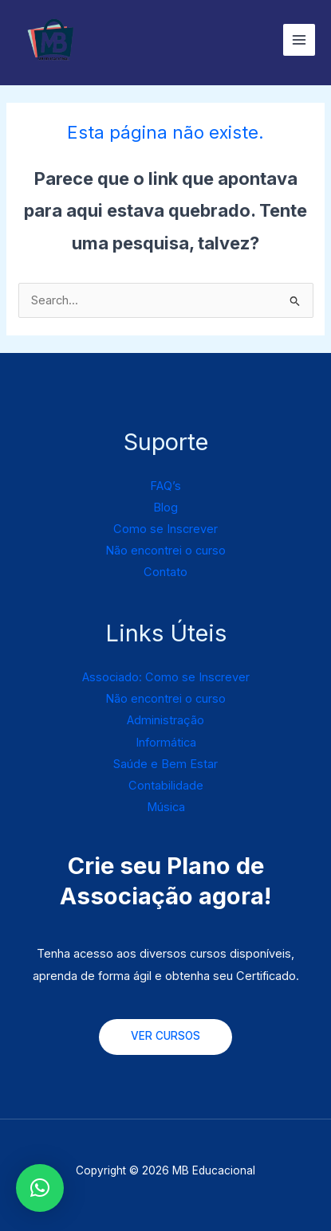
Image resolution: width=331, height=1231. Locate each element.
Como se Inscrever (165, 529)
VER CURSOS (165, 1035)
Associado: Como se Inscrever (166, 677)
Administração (165, 720)
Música (166, 807)
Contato (165, 572)
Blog (165, 507)
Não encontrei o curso (165, 550)
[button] (40, 1188)
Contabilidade (165, 785)
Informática (166, 742)
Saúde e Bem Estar (165, 764)
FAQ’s (165, 486)
